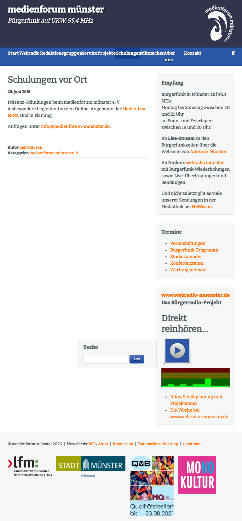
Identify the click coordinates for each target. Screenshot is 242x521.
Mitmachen (24, 62)
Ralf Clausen (30, 150)
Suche (90, 349)
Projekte (151, 52)
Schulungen (182, 52)
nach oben (192, 447)
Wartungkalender (188, 272)
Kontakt (84, 62)
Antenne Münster (208, 154)
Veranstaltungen (187, 246)
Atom (103, 447)
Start (18, 52)
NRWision (202, 209)
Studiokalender (186, 259)
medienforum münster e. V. (54, 155)
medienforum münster (56, 9)
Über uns (56, 62)
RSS (92, 447)
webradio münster (205, 165)
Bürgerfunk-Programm (194, 252)
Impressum (123, 447)
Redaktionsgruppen (85, 52)
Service (124, 52)
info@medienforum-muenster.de (75, 129)
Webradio (44, 52)
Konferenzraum (186, 266)
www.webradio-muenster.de (195, 298)
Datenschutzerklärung (158, 447)
